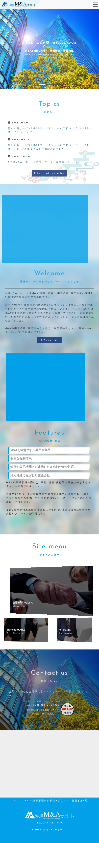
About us (51, 348)
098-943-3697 (45, 714)
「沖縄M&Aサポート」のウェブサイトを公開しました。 (43, 170)
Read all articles (51, 181)
